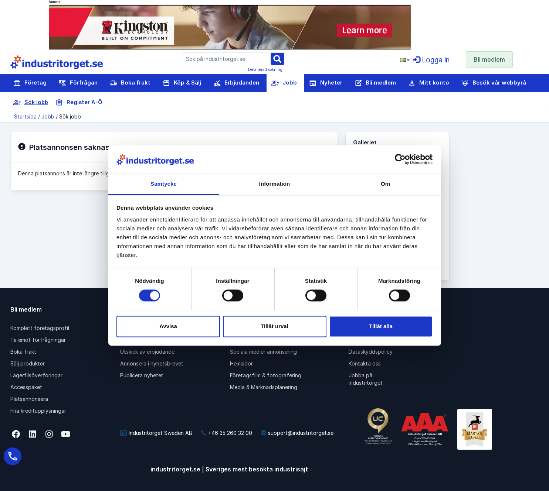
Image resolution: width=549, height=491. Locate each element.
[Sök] (277, 58)
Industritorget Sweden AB (156, 433)
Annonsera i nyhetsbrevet (151, 363)
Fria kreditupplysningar (38, 411)
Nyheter (325, 83)
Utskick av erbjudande (147, 351)
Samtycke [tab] (163, 184)
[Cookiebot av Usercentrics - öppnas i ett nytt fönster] (400, 159)
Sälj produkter (27, 363)
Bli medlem (489, 59)
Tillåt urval (274, 326)
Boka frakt (130, 83)
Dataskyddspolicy (371, 351)
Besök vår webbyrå (493, 83)
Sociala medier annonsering (263, 351)
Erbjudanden (236, 83)
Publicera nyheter (141, 375)
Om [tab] (385, 184)
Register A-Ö (78, 102)
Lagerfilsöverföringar (36, 375)
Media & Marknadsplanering (263, 387)
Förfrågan (78, 83)
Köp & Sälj (182, 83)
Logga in (431, 60)
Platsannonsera (29, 399)
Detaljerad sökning (265, 69)
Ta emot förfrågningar (38, 340)
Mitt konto (428, 83)
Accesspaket (26, 387)
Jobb (284, 83)
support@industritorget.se (297, 433)
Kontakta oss (365, 363)
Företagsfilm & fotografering (265, 375)
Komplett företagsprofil (39, 328)
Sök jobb (30, 102)
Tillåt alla (381, 326)
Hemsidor (241, 363)
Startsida (25, 116)
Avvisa (168, 326)
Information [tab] (274, 184)
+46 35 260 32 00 (226, 433)
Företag (30, 83)
